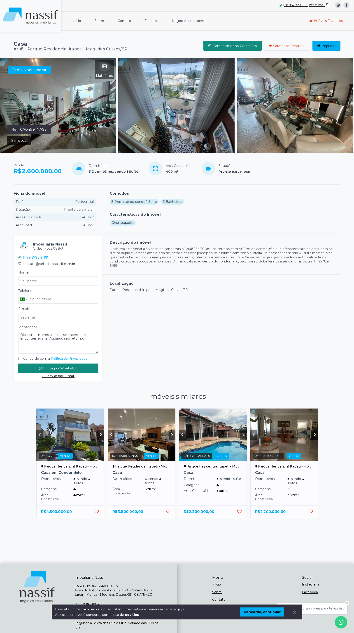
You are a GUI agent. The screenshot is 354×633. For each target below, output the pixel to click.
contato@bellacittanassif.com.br (49, 264)
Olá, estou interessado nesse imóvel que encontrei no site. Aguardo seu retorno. (58, 342)
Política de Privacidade (69, 359)
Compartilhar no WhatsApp (232, 46)
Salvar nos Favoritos (287, 46)
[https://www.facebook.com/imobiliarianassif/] (346, 5)
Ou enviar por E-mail (58, 376)
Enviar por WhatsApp (58, 368)
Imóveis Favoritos (326, 21)
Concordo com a (53, 359)
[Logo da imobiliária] (30, 15)
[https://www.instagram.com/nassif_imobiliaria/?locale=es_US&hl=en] (338, 5)
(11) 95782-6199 (295, 5)
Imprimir (326, 46)
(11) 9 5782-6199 (33, 257)
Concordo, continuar (262, 612)
